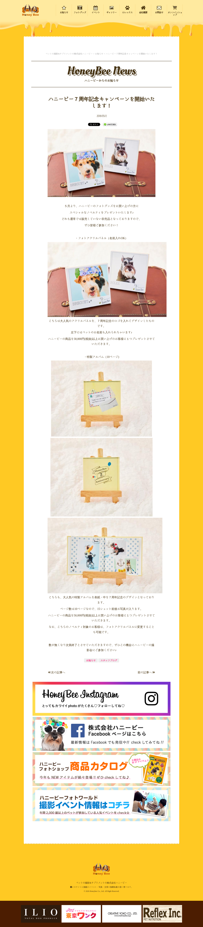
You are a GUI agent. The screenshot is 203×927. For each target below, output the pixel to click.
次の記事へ (56, 672)
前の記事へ (146, 672)
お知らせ (91, 660)
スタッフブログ (108, 660)
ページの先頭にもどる (182, 904)
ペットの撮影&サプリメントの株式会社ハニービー (30, 10)
